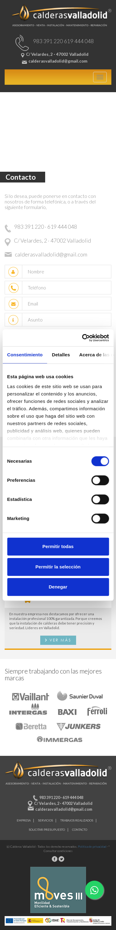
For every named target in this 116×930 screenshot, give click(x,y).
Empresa (24, 820)
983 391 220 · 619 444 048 (61, 797)
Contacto (79, 829)
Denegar (58, 586)
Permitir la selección (58, 566)
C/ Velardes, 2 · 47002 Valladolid (63, 803)
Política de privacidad (92, 846)
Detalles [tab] (61, 354)
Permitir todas (58, 546)
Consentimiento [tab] (25, 354)
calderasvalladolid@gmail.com (63, 809)
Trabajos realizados (76, 820)
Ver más (60, 640)
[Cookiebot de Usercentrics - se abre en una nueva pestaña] (82, 338)
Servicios (45, 820)
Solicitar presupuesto (47, 829)
